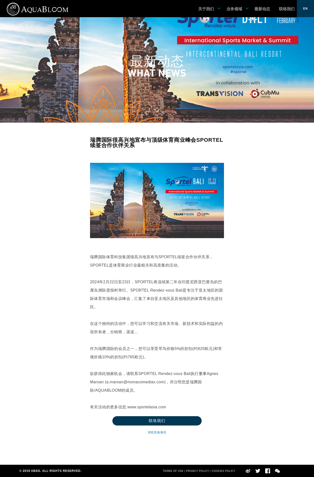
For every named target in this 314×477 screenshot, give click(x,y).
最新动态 (262, 9)
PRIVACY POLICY (197, 471)
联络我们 (287, 9)
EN (305, 8)
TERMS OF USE (173, 471)
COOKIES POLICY (223, 471)
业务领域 (234, 9)
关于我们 (206, 9)
